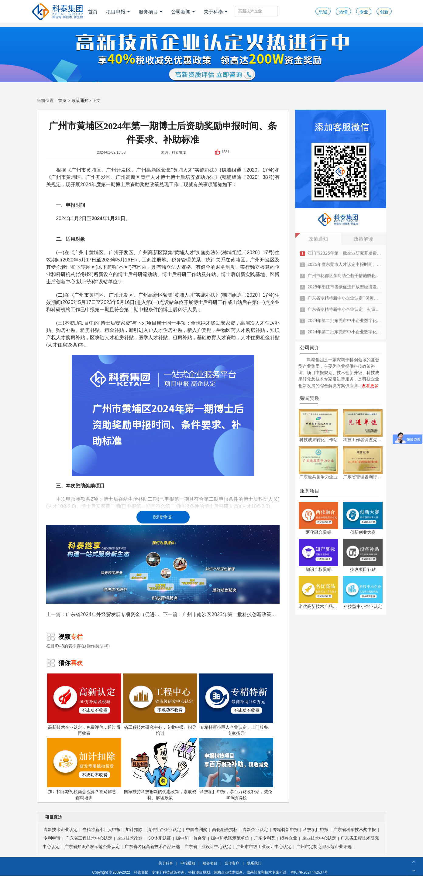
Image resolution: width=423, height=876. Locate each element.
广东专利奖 (264, 838)
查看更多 (370, 385)
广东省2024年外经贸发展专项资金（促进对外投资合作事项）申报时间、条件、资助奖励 (161, 614)
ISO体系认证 (159, 838)
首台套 (199, 838)
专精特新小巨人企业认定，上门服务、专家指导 (236, 704)
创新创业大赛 (363, 532)
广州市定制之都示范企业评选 (324, 846)
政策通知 (79, 100)
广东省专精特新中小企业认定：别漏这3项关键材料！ (358, 307)
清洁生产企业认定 (164, 829)
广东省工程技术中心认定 (88, 838)
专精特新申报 (285, 829)
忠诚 (323, 12)
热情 (343, 12)
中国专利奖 (196, 829)
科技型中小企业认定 (363, 606)
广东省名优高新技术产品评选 (152, 846)
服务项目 (151, 11)
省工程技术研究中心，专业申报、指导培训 (160, 704)
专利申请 (51, 838)
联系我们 (254, 863)
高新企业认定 (255, 829)
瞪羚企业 (288, 838)
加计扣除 (134, 829)
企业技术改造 (130, 838)
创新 (384, 12)
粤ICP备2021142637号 (309, 872)
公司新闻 (183, 11)
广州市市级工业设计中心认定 (263, 846)
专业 (363, 12)
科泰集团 (179, 152)
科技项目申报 (315, 829)
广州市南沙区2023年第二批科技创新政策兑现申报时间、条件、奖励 (256, 614)
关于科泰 (216, 11)
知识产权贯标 (318, 569)
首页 (93, 11)
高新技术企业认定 (60, 829)
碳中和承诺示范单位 (230, 838)
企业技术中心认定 (319, 838)
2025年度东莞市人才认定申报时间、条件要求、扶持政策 (361, 262)
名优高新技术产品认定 (320, 606)
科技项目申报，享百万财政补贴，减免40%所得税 (236, 769)
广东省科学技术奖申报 (354, 829)
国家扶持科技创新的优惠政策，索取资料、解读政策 (160, 769)
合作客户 (232, 863)
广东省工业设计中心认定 (207, 846)
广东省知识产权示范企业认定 (92, 846)
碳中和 (182, 838)
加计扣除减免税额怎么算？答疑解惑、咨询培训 (84, 769)
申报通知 (188, 863)
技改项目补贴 (363, 569)
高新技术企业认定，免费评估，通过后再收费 (84, 704)
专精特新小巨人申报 (101, 829)
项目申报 (118, 11)
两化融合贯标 (318, 532)
